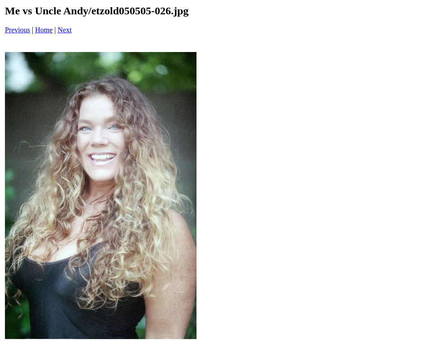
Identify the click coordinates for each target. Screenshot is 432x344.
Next (65, 30)
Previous (17, 30)
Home (43, 30)
